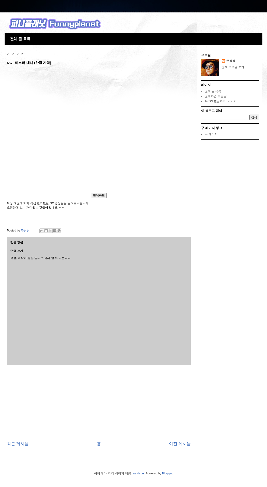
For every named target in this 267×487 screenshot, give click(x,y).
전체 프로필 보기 (233, 67)
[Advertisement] (99, 403)
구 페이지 (211, 134)
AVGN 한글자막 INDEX (220, 101)
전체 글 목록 (20, 39)
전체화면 (99, 195)
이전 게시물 (180, 443)
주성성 (230, 61)
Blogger (167, 473)
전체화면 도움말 (215, 96)
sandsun (138, 473)
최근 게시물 (18, 443)
